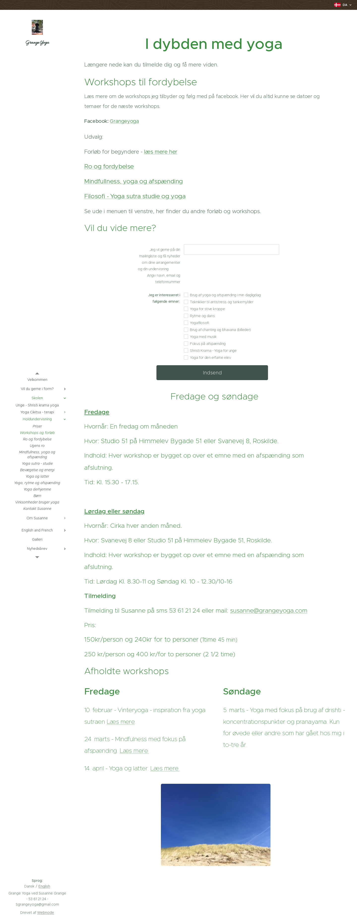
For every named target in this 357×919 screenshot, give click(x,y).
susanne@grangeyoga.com (268, 610)
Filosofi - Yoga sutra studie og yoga (135, 196)
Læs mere (121, 721)
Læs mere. (134, 751)
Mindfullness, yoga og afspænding (133, 181)
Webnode (45, 912)
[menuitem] (37, 380)
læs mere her (160, 151)
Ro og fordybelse (109, 166)
